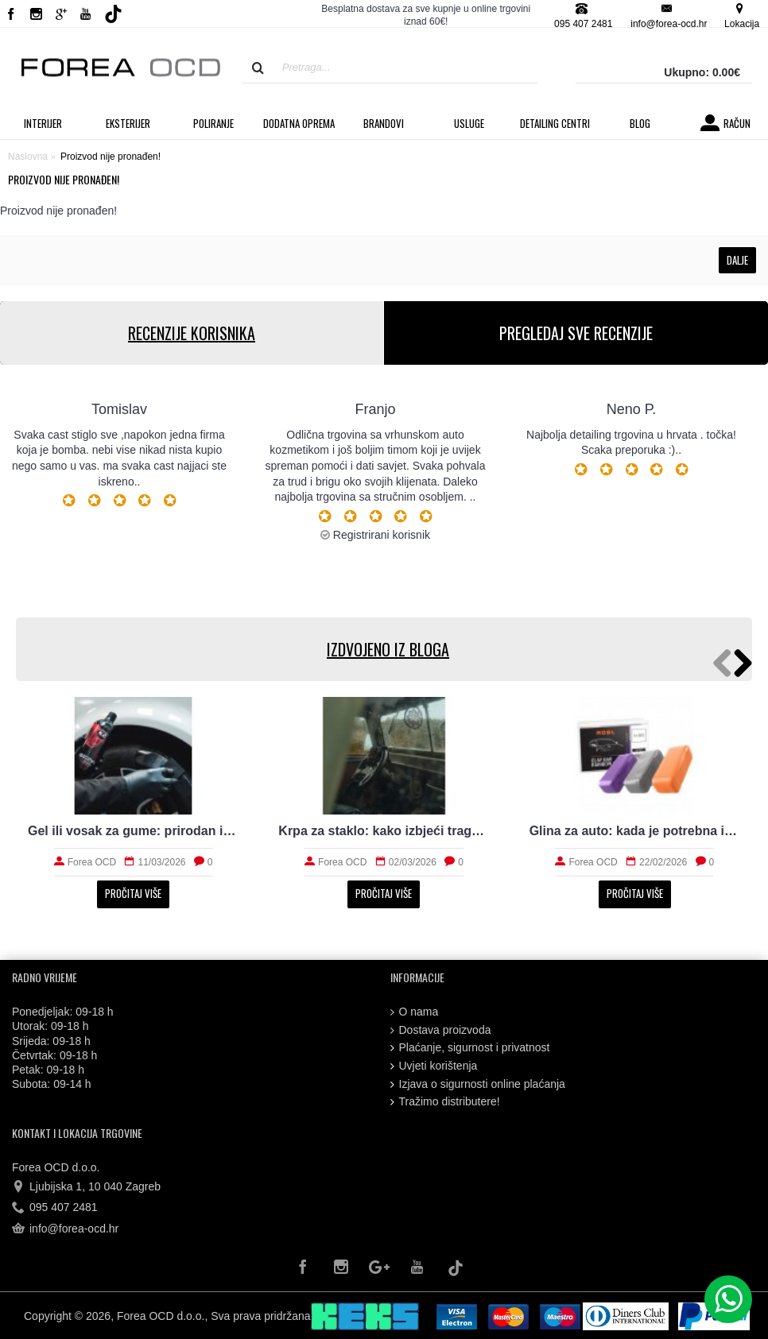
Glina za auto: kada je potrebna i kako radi (634, 831)
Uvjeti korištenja (434, 1066)
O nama (414, 1012)
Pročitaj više (133, 893)
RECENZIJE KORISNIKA (191, 333)
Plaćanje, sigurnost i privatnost (470, 1048)
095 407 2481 (55, 1208)
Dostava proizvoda (440, 1030)
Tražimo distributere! (445, 1102)
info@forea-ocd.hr (65, 1229)
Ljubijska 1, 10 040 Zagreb (86, 1187)
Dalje (737, 260)
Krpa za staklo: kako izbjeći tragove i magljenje (383, 831)
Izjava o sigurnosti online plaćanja (477, 1084)
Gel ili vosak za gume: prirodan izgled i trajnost (133, 831)
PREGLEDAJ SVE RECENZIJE (576, 333)
